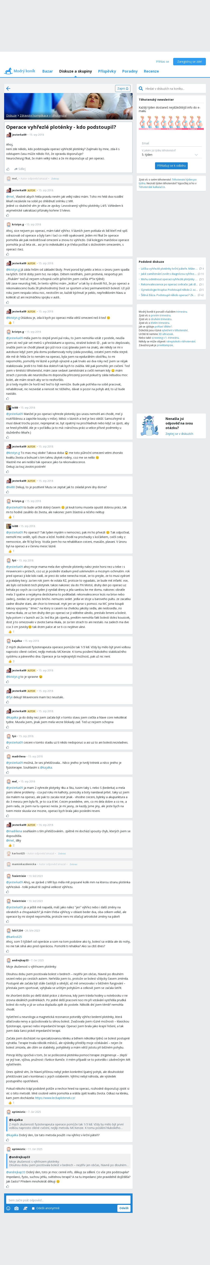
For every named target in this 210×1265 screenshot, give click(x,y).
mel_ (12, 196)
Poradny (130, 71)
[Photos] (16, 1208)
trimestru (181, 311)
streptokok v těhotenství (181, 341)
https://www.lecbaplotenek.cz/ (55, 1098)
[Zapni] (123, 88)
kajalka (13, 717)
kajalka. (48, 767)
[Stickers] (25, 1208)
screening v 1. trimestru (165, 338)
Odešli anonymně (46, 1208)
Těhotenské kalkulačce (152, 187)
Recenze (151, 71)
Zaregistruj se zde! (189, 61)
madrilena (15, 831)
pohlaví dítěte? (163, 326)
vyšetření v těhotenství (175, 330)
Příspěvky (107, 71)
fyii (11, 697)
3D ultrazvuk (166, 334)
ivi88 (12, 487)
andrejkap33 (17, 1172)
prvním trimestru (160, 315)
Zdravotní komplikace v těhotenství (43, 115)
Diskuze (11, 115)
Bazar (47, 71)
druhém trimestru (161, 319)
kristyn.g (14, 269)
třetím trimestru (160, 323)
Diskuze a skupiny (75, 71)
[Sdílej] (20, 169)
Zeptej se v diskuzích (179, 434)
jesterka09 (16, 338)
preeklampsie (165, 345)
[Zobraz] (55, 178)
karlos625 (15, 937)
